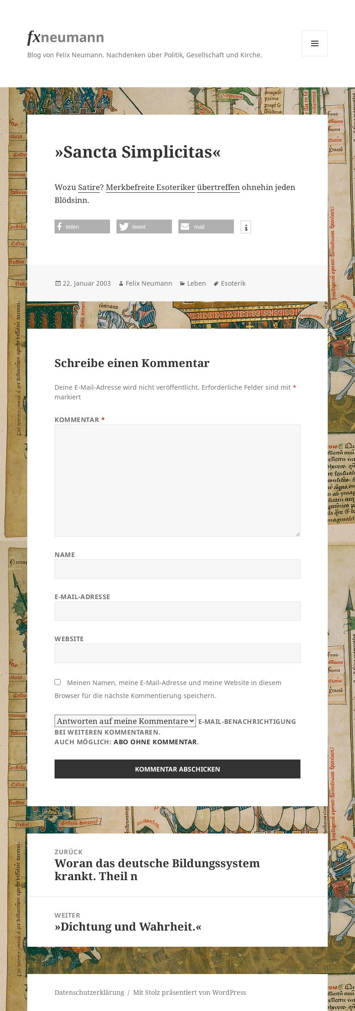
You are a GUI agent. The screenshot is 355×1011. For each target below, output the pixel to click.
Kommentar (80, 419)
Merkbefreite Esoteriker (150, 187)
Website (69, 638)
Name (65, 554)
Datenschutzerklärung (89, 992)
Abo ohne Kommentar (155, 741)
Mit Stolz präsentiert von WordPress (189, 992)
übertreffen (218, 187)
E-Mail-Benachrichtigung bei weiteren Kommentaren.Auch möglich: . (175, 730)
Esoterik (233, 283)
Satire (89, 187)
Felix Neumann (149, 283)
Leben (196, 283)
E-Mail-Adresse (82, 596)
